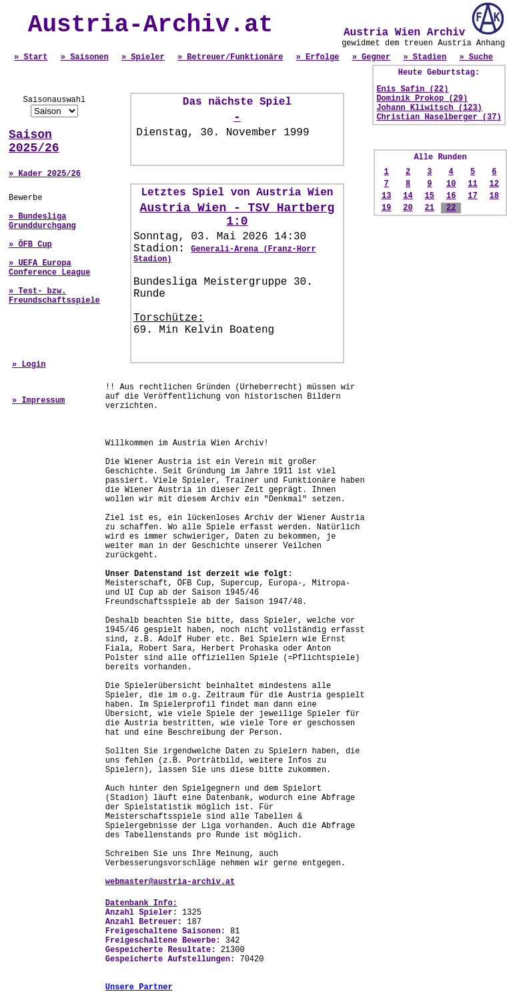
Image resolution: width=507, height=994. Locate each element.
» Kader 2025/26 (45, 174)
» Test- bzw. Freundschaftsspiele (54, 296)
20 (407, 208)
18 (494, 196)
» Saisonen (85, 57)
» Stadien (424, 57)
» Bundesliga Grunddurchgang (42, 221)
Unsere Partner (139, 987)
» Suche (475, 57)
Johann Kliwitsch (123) (429, 108)
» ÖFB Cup (30, 244)
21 (429, 208)
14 (407, 196)
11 (472, 184)
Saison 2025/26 (34, 141)
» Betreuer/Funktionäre (230, 57)
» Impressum (38, 400)
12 (494, 184)
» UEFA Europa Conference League (49, 268)
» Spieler (143, 57)
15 (429, 196)
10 (451, 184)
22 (451, 208)
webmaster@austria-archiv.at (170, 882)
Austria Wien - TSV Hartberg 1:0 (237, 214)
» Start (30, 57)
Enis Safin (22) (412, 89)
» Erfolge (318, 57)
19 (386, 208)
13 (386, 196)
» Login (28, 364)
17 (472, 196)
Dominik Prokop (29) (422, 98)
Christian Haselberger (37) (438, 117)
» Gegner (371, 57)
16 (451, 196)
